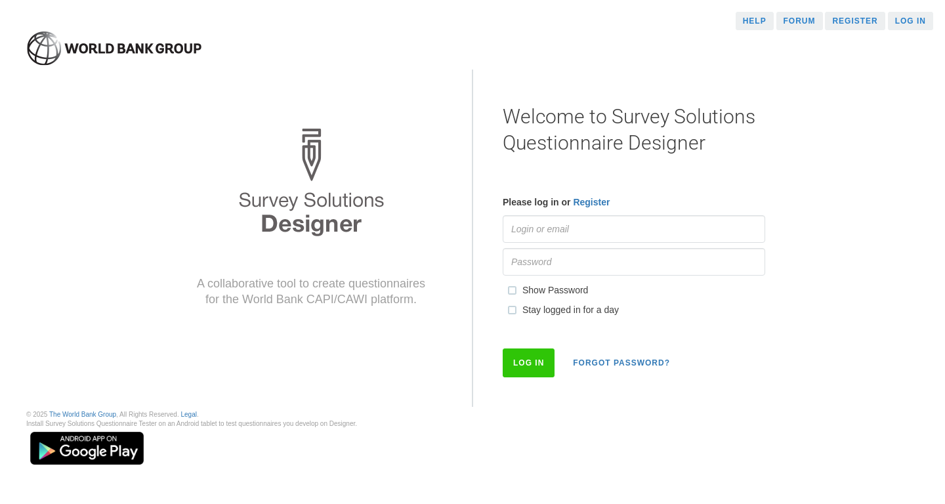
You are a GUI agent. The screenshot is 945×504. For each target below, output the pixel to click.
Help (754, 21)
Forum (800, 21)
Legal (188, 414)
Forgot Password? (621, 363)
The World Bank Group (82, 414)
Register (854, 21)
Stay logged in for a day (561, 310)
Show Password (545, 291)
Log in (910, 21)
